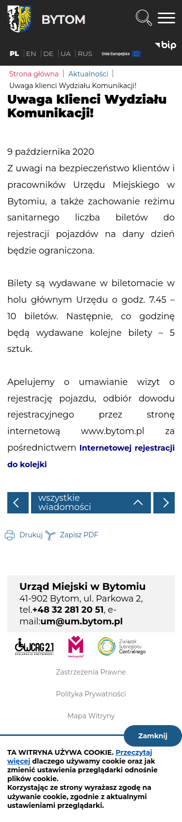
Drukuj (31, 534)
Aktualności (88, 74)
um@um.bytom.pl (81, 621)
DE (48, 53)
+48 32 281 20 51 (68, 609)
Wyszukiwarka (143, 18)
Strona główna (34, 74)
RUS (85, 53)
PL (14, 53)
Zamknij (152, 735)
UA (66, 53)
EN (31, 53)
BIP (165, 45)
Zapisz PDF (79, 534)
